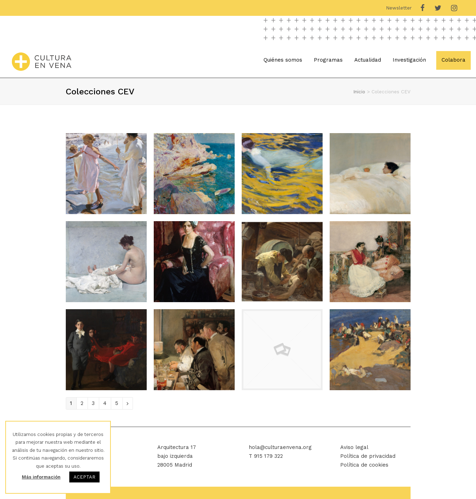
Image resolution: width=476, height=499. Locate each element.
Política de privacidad (367, 456)
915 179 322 (268, 456)
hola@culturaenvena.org (280, 447)
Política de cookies (364, 465)
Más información (41, 477)
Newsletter (399, 8)
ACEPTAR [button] (84, 477)
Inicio (359, 91)
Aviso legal (354, 447)
